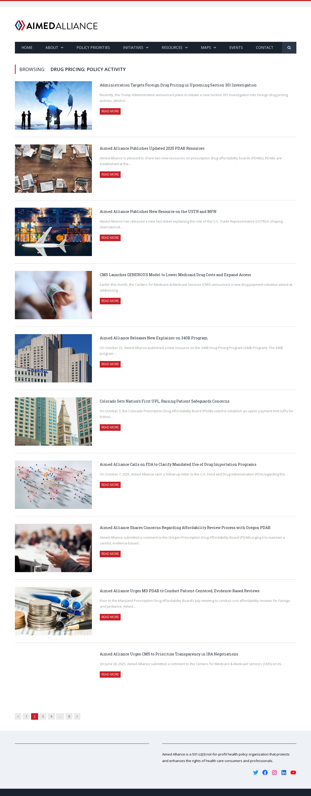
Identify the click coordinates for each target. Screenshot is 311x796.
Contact (264, 47)
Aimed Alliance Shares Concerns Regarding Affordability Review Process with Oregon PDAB (185, 527)
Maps (206, 47)
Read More (110, 111)
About (51, 47)
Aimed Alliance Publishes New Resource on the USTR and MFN (158, 211)
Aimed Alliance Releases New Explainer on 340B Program (154, 337)
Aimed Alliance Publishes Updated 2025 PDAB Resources (152, 148)
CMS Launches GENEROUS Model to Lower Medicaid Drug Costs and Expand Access (176, 274)
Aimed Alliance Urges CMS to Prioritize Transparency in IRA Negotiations (169, 654)
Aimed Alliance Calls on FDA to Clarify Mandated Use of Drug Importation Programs (178, 464)
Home (26, 47)
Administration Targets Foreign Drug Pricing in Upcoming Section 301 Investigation (178, 85)
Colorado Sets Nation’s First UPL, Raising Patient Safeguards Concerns (165, 401)
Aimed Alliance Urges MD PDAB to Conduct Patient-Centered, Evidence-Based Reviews (180, 590)
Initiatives (133, 47)
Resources (172, 47)
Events (236, 47)
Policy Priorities (93, 47)
